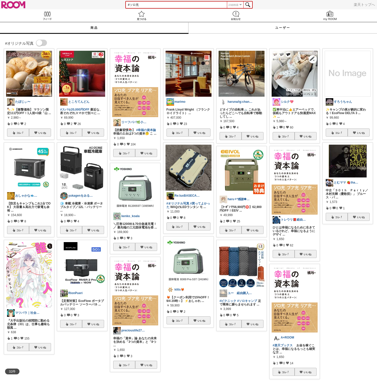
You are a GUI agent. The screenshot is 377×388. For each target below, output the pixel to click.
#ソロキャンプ (247, 301)
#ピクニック (228, 301)
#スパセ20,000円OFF (74, 109)
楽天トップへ (364, 5)
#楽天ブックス (283, 345)
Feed (47, 15)
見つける (141, 15)
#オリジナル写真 (178, 203)
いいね (42, 133)
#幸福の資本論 (146, 130)
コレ (20, 133)
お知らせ (235, 15)
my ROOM (330, 15)
